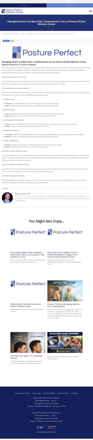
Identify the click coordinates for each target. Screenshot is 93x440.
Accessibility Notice (63, 393)
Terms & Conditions (49, 393)
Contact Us (74, 393)
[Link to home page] (11, 11)
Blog (23, 33)
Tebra (54, 432)
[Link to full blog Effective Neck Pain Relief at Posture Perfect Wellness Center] (28, 294)
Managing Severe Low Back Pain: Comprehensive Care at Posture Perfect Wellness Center (50, 33)
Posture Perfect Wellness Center (10, 33)
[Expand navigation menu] (90, 11)
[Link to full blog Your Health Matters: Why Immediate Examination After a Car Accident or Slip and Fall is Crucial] (28, 244)
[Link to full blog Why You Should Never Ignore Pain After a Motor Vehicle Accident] (65, 344)
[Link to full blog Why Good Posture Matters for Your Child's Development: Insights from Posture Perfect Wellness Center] (65, 244)
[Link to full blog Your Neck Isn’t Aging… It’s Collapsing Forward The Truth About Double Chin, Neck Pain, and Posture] (28, 346)
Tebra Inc (27, 393)
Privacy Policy (36, 393)
